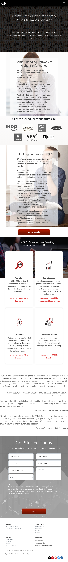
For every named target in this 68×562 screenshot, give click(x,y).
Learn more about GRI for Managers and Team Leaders (49, 299)
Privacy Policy (9, 550)
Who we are (9, 539)
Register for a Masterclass (13, 528)
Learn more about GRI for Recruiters (19, 299)
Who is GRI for (39, 524)
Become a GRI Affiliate (12, 546)
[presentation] (34, 501)
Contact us (38, 537)
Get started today (34, 232)
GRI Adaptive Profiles (12, 526)
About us (8, 537)
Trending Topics (40, 543)
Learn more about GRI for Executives (19, 356)
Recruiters (38, 532)
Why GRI (8, 524)
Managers (38, 530)
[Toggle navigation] (64, 3)
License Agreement (27, 550)
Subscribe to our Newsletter (43, 545)
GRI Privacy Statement (28, 491)
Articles (8, 544)
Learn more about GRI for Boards (48, 356)
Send (34, 511)
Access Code (39, 540)
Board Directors (39, 526)
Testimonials (9, 542)
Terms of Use (17, 550)
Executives (38, 528)
